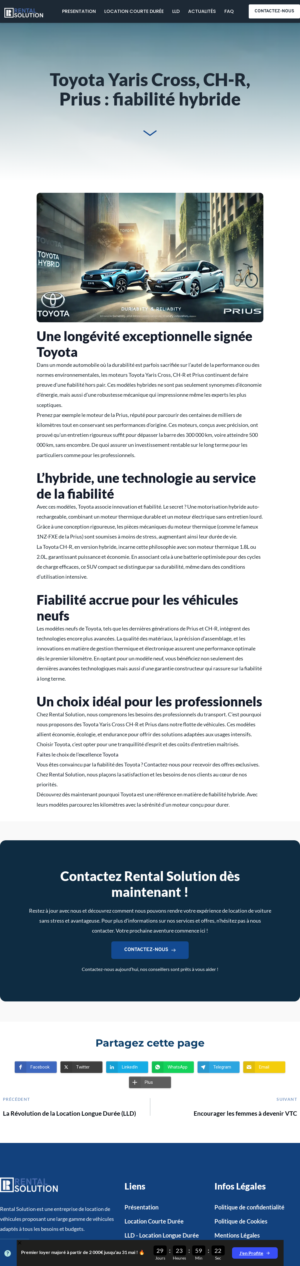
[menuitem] (79, 11)
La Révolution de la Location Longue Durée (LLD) (69, 1113)
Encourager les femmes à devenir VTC (245, 1113)
